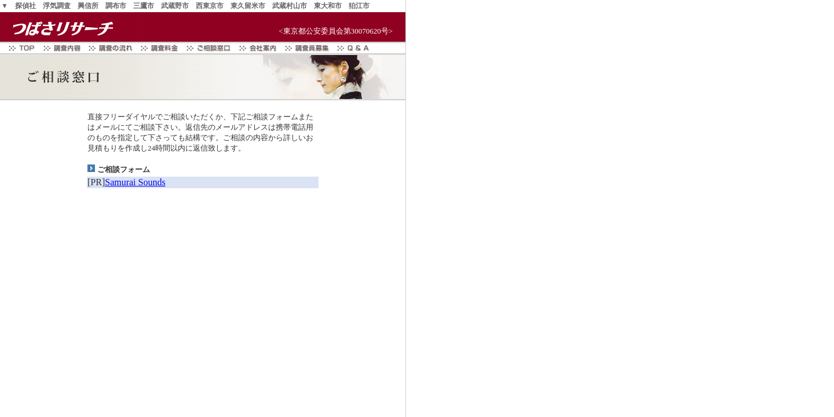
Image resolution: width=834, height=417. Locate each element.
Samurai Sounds (135, 182)
